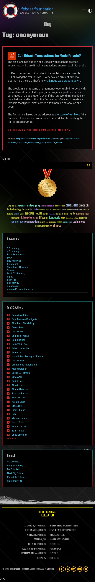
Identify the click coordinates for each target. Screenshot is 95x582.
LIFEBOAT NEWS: (55, 526)
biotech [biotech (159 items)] (84, 205)
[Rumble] (86, 569)
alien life (11, 279)
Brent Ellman (18, 410)
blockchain (12, 143)
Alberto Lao (18, 385)
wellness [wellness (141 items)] (55, 226)
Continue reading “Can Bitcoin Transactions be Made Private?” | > (42, 130)
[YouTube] (79, 569)
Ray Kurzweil (14, 260)
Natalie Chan (18, 401)
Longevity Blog (15, 465)
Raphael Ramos (20, 393)
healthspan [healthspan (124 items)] (41, 214)
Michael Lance (19, 418)
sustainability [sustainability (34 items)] (67, 222)
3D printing (13, 248)
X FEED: (30, 535)
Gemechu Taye (20, 344)
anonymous (68, 139)
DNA (9, 257)
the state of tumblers (67, 114)
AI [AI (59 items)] (16, 206)
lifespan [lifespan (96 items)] (43, 218)
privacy (54, 139)
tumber (59, 143)
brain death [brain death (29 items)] (41, 210)
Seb (14, 414)
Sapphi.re (50, 569)
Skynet (10, 270)
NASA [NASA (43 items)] (63, 218)
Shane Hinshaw (20, 389)
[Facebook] (61, 569)
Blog (47, 24)
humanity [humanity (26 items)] (52, 214)
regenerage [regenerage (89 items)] (17, 221)
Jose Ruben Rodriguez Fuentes (28, 356)
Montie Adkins (19, 426)
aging (10, 276)
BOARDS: (52, 540)
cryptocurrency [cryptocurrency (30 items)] (56, 210)
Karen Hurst (18, 352)
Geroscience (13, 461)
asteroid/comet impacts (20, 289)
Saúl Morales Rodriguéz (24, 319)
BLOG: (51, 535)
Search (88, 165)
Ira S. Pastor (18, 430)
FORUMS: (39, 558)
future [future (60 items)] (10, 213)
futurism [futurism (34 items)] (16, 214)
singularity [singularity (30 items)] (52, 222)
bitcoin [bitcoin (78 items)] (25, 209)
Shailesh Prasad (20, 335)
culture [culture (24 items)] (64, 210)
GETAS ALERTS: (55, 530)
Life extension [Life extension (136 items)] (29, 218)
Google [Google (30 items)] (22, 214)
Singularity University (18, 267)
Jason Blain (18, 422)
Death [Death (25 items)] (68, 210)
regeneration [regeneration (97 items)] (31, 221)
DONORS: (37, 540)
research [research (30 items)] (42, 222)
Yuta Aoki (17, 377)
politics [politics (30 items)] (76, 218)
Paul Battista (18, 339)
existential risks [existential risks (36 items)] (76, 210)
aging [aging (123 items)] (11, 206)
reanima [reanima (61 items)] (83, 218)
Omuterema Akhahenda (24, 364)
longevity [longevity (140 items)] (54, 218)
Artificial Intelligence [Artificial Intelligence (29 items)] (47, 206)
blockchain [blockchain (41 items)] (33, 209)
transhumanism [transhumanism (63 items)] (42, 226)
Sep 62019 (12, 56)
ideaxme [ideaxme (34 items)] (58, 214)
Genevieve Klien (20, 315)
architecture (13, 286)
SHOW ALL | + (11, 439)
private (49, 143)
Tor (54, 143)
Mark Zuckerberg (16, 273)
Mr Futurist (13, 469)
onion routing (33, 143)
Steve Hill (17, 405)
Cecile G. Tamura (21, 372)
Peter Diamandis (16, 254)
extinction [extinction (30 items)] (86, 210)
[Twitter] (67, 569)
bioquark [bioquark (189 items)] (72, 205)
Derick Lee (17, 381)
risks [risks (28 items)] (47, 222)
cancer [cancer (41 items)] (48, 209)
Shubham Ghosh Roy (23, 323)
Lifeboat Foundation (21, 569)
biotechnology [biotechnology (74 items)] (14, 209)
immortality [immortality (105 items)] (68, 213)
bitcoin (33, 139)
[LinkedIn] (73, 569)
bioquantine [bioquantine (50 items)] (60, 206)
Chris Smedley (19, 434)
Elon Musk (12, 264)
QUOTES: (52, 558)
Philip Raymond (22, 139)
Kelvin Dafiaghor (20, 348)
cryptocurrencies (43, 139)
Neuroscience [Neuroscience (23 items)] (69, 218)
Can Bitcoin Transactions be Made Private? (49, 56)
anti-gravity (13, 282)
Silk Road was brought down (63, 80)
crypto (19, 143)
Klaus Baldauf (19, 368)
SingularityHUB (15, 481)
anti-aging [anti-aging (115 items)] (33, 206)
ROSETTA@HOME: (28, 553)
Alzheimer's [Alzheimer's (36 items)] (22, 206)
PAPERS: (52, 553)
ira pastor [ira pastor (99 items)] (15, 218)
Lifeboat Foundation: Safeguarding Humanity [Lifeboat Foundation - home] (39, 10)
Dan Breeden (18, 331)
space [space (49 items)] (59, 222)
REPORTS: (53, 544)
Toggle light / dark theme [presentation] (90, 11)
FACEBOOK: (28, 526)
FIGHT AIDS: (31, 544)
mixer (25, 143)
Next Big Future (15, 473)
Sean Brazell (18, 397)
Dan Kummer (19, 360)
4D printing (13, 251)
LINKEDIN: (29, 530)
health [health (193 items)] (29, 213)
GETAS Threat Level (47, 514)
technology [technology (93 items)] (79, 222)
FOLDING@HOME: (29, 549)
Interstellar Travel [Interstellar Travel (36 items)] (82, 214)
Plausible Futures (16, 477)
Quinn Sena (18, 327)
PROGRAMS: (54, 549)
